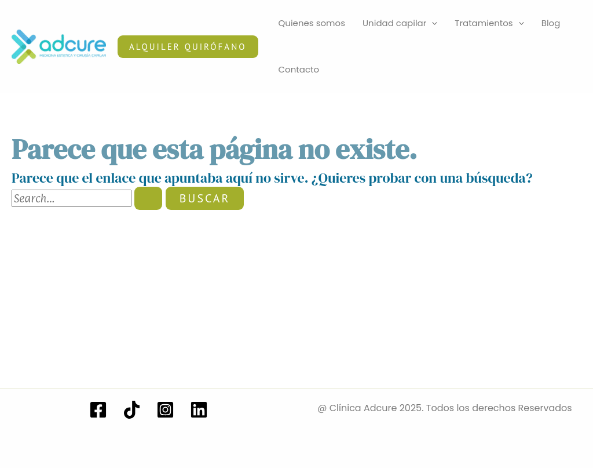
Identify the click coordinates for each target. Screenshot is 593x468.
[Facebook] (98, 410)
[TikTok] (132, 410)
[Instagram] (165, 410)
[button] (188, 46)
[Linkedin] (199, 410)
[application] (431, 23)
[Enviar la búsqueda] (148, 198)
